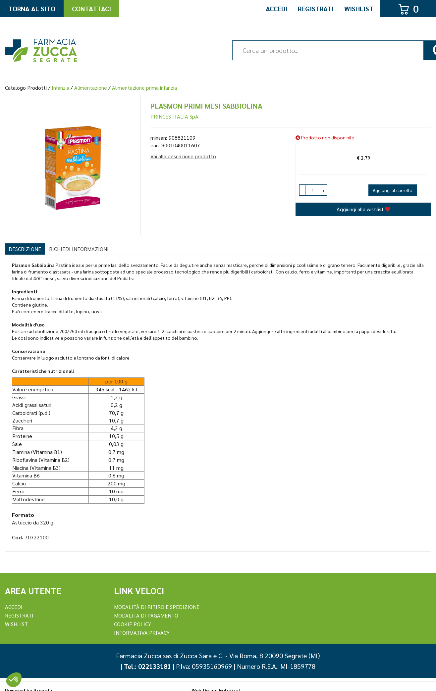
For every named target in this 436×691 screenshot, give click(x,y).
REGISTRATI (19, 615)
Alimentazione (90, 87)
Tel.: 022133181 (147, 666)
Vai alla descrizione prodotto (183, 156)
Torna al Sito (31, 8)
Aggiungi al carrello (392, 190)
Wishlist (358, 8)
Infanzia (60, 87)
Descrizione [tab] (25, 248)
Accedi (276, 8)
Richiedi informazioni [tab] (79, 248)
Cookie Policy (132, 623)
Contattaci (91, 8)
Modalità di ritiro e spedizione (156, 606)
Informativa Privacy (142, 632)
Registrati (316, 8)
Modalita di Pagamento (146, 615)
